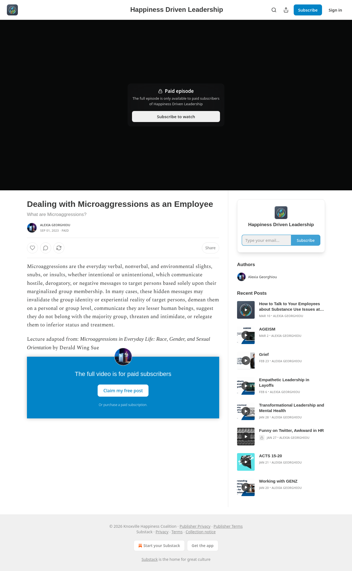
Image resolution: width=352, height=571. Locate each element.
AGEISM (267, 329)
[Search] (273, 9)
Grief (264, 354)
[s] (245, 309)
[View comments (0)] (45, 247)
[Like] (32, 247)
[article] (281, 310)
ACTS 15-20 (270, 455)
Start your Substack (158, 546)
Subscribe (308, 10)
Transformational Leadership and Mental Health (291, 408)
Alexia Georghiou (55, 225)
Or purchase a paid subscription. (123, 404)
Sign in (335, 10)
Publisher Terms (228, 526)
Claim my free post (123, 390)
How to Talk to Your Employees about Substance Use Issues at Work (289, 306)
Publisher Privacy (195, 526)
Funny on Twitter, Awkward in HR (291, 430)
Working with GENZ (278, 481)
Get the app (203, 545)
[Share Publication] (286, 9)
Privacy (162, 531)
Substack (150, 559)
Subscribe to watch (176, 116)
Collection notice (201, 531)
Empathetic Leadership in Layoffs (284, 382)
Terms (177, 531)
